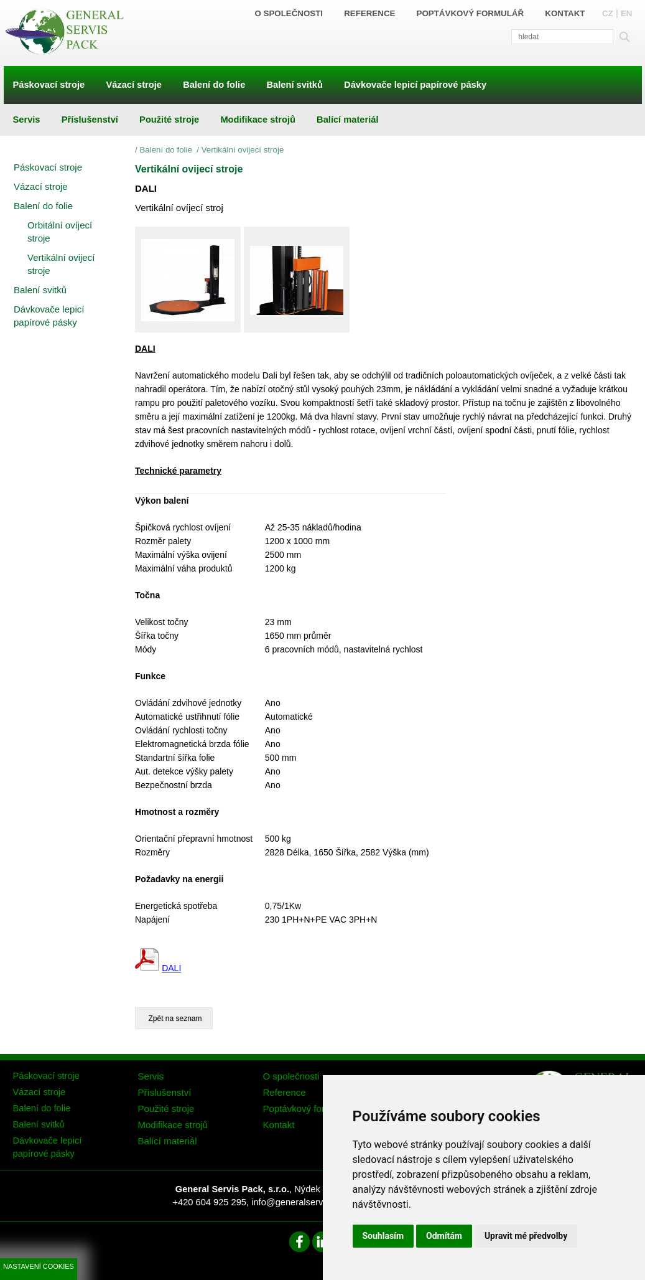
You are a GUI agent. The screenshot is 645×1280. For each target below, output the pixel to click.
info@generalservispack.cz (305, 1202)
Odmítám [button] (444, 1236)
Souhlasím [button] (383, 1236)
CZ (607, 13)
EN (627, 13)
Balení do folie (166, 149)
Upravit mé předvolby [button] (526, 1236)
